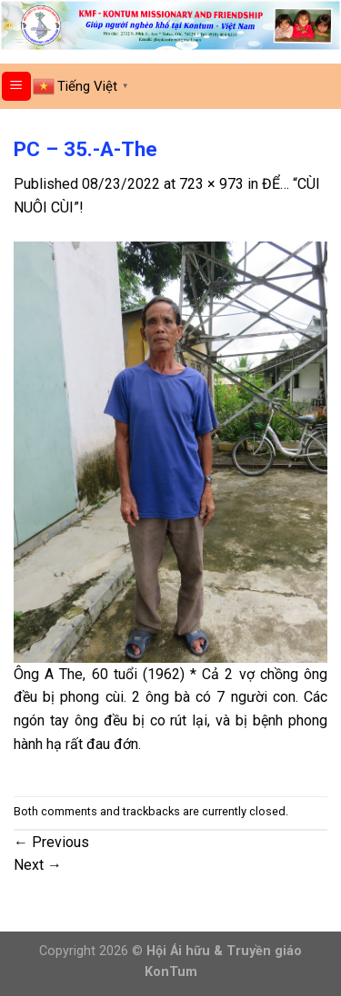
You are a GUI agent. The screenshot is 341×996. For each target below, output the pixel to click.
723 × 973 (211, 183)
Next (38, 864)
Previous (51, 842)
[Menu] (17, 87)
